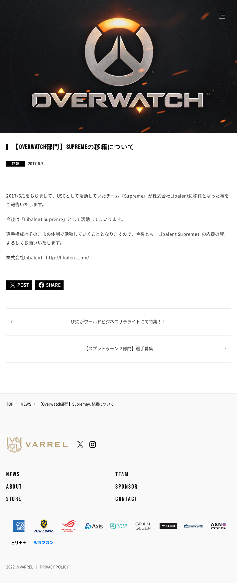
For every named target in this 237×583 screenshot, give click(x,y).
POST (19, 285)
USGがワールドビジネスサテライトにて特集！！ (118, 322)
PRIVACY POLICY (54, 567)
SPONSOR (126, 486)
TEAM (122, 474)
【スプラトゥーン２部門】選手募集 (118, 348)
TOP (10, 404)
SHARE (49, 285)
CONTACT (126, 499)
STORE (14, 499)
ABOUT (14, 486)
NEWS (26, 404)
